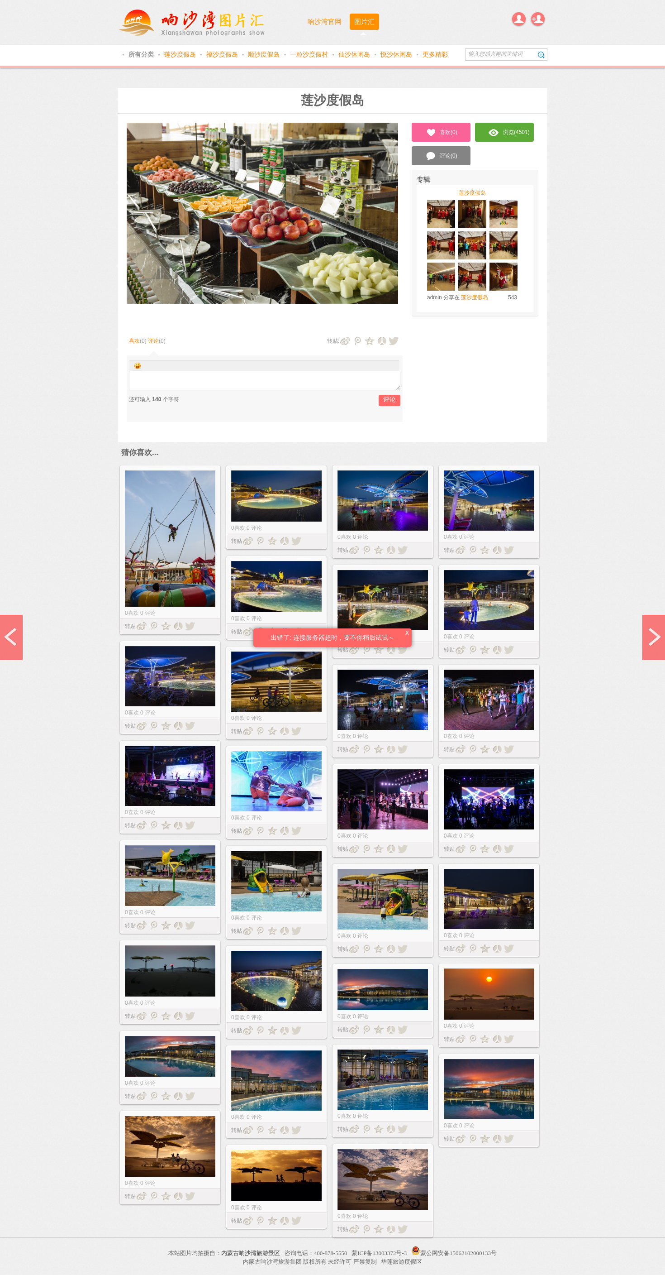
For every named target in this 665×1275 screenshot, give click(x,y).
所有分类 (142, 54)
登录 (519, 19)
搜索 (541, 54)
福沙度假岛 (223, 54)
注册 (538, 19)
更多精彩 (435, 54)
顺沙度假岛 (264, 54)
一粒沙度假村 (310, 54)
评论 (153, 341)
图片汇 (364, 21)
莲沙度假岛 (181, 54)
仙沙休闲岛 (355, 54)
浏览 (509, 133)
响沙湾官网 (325, 21)
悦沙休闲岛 (397, 54)
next (653, 637)
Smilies (137, 365)
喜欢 (134, 341)
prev (11, 637)
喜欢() (441, 133)
